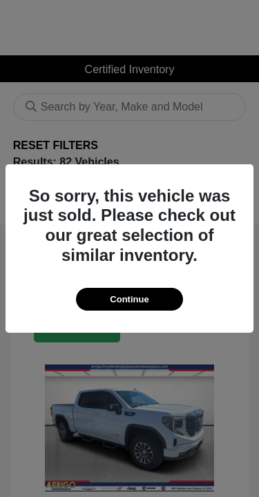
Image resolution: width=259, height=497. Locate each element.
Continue (129, 299)
